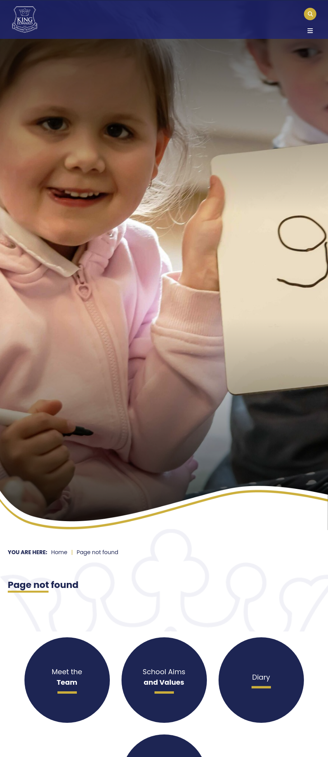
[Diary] (261, 680)
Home (59, 552)
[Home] (25, 19)
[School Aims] (164, 680)
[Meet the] (67, 680)
